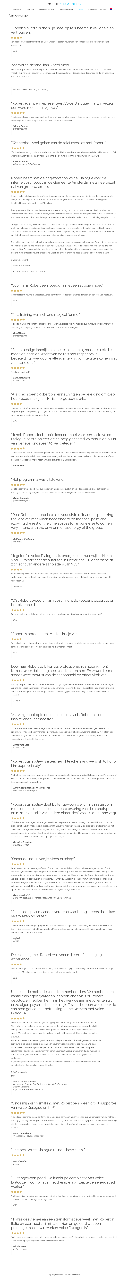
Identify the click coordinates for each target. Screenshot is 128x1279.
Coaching (19, 9)
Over (82, 9)
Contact (104, 9)
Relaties (32, 9)
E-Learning (92, 9)
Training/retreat (49, 9)
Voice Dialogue (68, 9)
